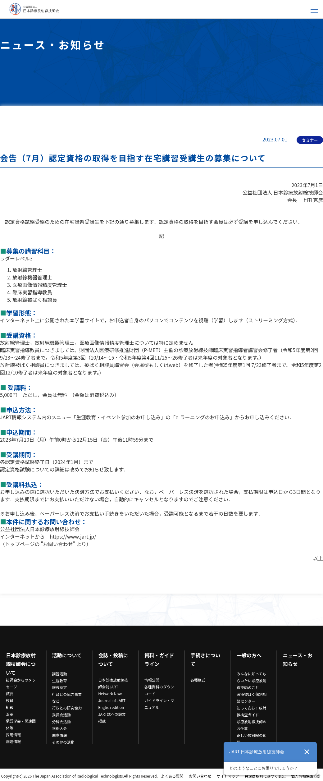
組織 (9, 707)
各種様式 (197, 679)
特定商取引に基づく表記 (264, 776)
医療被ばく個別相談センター (251, 697)
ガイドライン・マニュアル (159, 704)
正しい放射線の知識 (251, 739)
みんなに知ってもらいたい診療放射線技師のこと (251, 680)
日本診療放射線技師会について (21, 663)
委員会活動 (61, 714)
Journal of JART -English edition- (113, 704)
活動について (67, 655)
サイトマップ (228, 776)
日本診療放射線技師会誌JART (113, 683)
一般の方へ (249, 655)
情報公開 (151, 679)
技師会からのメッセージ (21, 683)
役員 (9, 700)
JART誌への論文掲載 (111, 717)
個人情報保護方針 (306, 776)
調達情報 (13, 741)
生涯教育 (59, 680)
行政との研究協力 (67, 707)
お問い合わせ (200, 776)
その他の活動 (63, 742)
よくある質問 (172, 776)
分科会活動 (61, 721)
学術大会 (59, 728)
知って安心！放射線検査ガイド (251, 711)
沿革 (9, 714)
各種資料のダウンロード (159, 690)
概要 (9, 693)
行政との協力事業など (67, 697)
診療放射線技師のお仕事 (251, 725)
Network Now (110, 693)
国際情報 (59, 735)
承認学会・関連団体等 (21, 724)
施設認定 (59, 687)
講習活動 (59, 673)
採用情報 (13, 734)
